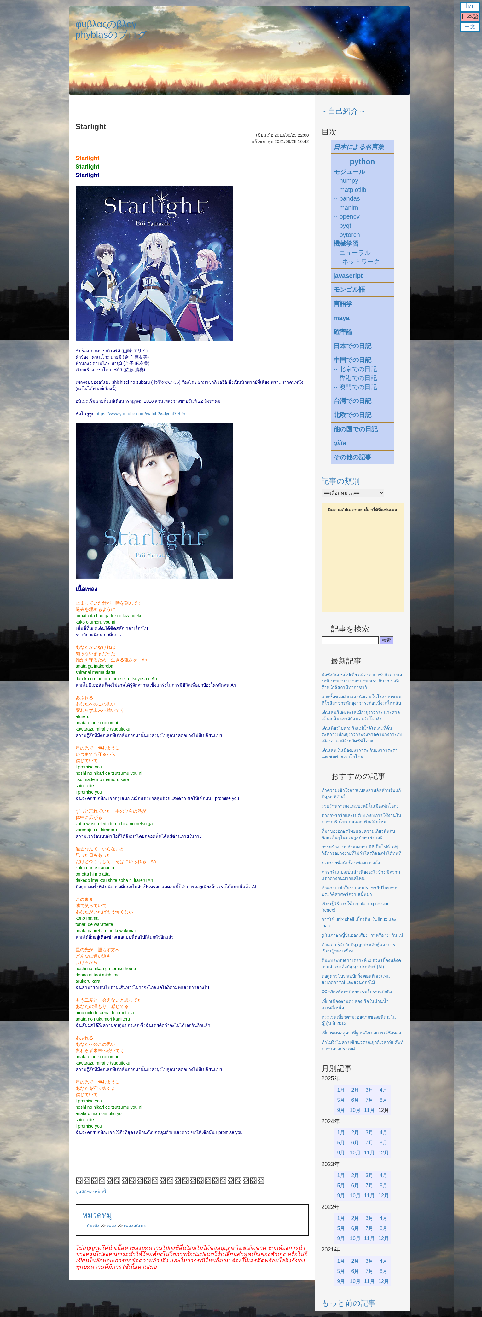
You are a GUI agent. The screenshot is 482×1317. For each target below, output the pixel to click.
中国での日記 (352, 359)
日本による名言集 (359, 146)
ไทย (470, 6)
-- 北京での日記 (355, 368)
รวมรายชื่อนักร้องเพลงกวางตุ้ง (351, 862)
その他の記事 (352, 457)
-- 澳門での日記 (355, 386)
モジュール (349, 171)
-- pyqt (342, 225)
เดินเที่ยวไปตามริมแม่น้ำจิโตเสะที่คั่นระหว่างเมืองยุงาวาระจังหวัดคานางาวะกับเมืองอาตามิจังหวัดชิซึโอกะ (362, 734)
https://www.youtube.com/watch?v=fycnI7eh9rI (141, 413)
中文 (470, 26)
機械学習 (346, 243)
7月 (370, 1100)
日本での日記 (352, 345)
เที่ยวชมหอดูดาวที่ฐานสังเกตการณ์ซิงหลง (361, 1032)
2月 (355, 1090)
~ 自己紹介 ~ (343, 111)
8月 (384, 1100)
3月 (370, 1090)
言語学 (343, 303)
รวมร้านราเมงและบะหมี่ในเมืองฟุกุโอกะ (360, 805)
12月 (383, 1152)
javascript (348, 275)
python (362, 161)
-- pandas (347, 198)
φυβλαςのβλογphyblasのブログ (111, 29)
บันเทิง (93, 1225)
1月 (341, 1090)
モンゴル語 (349, 289)
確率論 (343, 331)
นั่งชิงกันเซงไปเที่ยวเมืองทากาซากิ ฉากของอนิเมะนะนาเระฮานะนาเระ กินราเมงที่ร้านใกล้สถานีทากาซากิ (362, 681)
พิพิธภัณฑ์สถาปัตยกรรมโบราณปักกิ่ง (357, 991)
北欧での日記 (352, 414)
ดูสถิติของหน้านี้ (91, 1191)
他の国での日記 (356, 429)
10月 (355, 1110)
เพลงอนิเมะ (135, 1225)
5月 (341, 1100)
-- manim (346, 207)
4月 (384, 1090)
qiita (340, 443)
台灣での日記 (352, 400)
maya (342, 317)
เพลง (111, 1225)
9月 (341, 1110)
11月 (369, 1110)
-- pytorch (347, 234)
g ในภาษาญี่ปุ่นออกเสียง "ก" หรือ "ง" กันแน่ (362, 935)
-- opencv (347, 216)
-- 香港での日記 (355, 377)
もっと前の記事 (349, 1303)
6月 (355, 1100)
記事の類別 (341, 481)
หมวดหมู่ (97, 1215)
